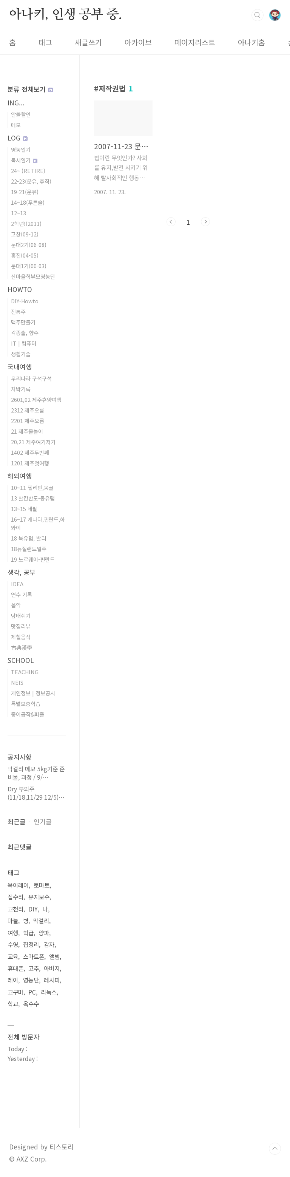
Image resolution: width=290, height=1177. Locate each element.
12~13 (18, 213)
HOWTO (20, 289)
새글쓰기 (88, 42)
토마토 (41, 885)
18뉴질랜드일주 (28, 549)
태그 (45, 42)
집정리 (31, 944)
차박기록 (21, 389)
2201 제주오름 (27, 421)
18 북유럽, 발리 (28, 538)
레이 (13, 980)
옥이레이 (18, 885)
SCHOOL (21, 660)
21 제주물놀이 (27, 431)
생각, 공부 (21, 572)
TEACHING (25, 672)
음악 (16, 605)
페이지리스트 (194, 42)
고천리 (15, 909)
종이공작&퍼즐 (27, 714)
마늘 (13, 920)
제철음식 (21, 637)
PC (32, 992)
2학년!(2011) (26, 223)
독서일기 (24, 160)
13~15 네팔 (24, 509)
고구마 (15, 992)
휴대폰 (15, 968)
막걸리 (41, 920)
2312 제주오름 (27, 410)
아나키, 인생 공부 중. (65, 15)
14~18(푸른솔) (28, 202)
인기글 (43, 821)
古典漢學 (21, 647)
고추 (33, 968)
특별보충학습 (25, 703)
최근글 (17, 821)
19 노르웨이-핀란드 (33, 559)
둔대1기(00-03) (28, 266)
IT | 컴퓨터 (23, 343)
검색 (257, 15)
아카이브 (138, 42)
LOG (18, 137)
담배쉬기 (21, 615)
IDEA (17, 584)
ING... (16, 102)
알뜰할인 (21, 114)
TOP (275, 1149)
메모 (16, 125)
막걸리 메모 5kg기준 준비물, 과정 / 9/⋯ (36, 773)
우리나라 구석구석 (31, 378)
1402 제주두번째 (30, 452)
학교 (13, 1003)
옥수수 (31, 1003)
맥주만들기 (23, 322)
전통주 (18, 311)
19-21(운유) (25, 192)
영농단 (31, 980)
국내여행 (20, 366)
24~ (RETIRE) (28, 171)
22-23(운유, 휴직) (31, 181)
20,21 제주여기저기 (33, 442)
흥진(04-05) (25, 255)
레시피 (52, 980)
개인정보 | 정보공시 (33, 693)
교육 (13, 956)
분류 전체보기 (30, 89)
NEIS (17, 682)
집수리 (15, 897)
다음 (205, 221)
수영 (13, 944)
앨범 (54, 956)
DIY (33, 909)
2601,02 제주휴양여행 (36, 399)
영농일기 (21, 149)
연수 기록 (21, 594)
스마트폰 (33, 956)
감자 (49, 944)
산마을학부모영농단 (33, 276)
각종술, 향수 (25, 333)
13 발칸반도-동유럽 (33, 498)
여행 (13, 932)
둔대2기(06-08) (28, 245)
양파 (44, 932)
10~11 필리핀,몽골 (32, 487)
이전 (171, 221)
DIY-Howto (25, 301)
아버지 (52, 968)
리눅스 (49, 992)
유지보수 (38, 897)
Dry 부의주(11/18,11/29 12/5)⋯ (36, 793)
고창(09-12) (25, 234)
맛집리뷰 (21, 626)
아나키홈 (251, 42)
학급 (28, 932)
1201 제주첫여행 (30, 463)
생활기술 (21, 354)
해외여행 (20, 475)
